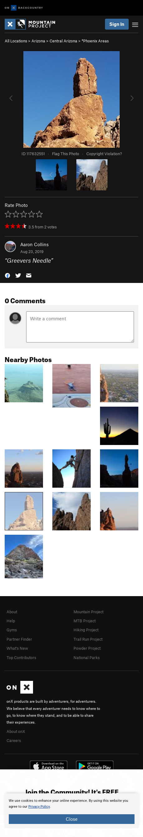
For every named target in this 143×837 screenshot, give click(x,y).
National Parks (87, 657)
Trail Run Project (88, 639)
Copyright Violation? (104, 153)
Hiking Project (86, 629)
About (12, 611)
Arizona (38, 40)
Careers (14, 740)
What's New (17, 648)
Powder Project (87, 648)
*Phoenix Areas (95, 40)
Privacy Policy (39, 807)
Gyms (12, 629)
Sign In (116, 24)
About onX (16, 731)
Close (72, 819)
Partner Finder (19, 639)
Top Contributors (21, 657)
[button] (7, 275)
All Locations (16, 40)
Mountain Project (88, 611)
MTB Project (85, 620)
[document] (71, 811)
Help (11, 620)
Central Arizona (63, 40)
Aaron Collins (34, 244)
